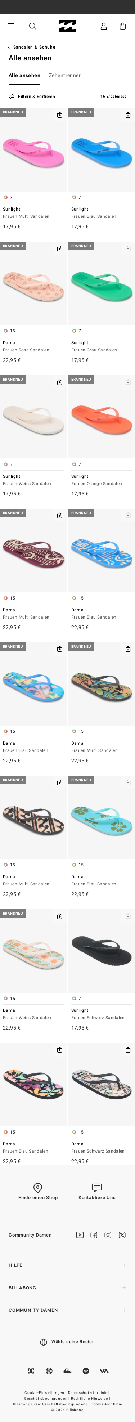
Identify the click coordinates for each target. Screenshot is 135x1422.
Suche (32, 26)
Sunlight (33, 213)
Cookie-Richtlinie (106, 1404)
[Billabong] (67, 26)
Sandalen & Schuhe (34, 47)
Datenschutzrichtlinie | (89, 1392)
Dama (33, 347)
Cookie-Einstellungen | (45, 1392)
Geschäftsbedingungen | (47, 1398)
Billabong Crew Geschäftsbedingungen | (51, 1404)
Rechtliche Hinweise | (91, 1398)
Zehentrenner (65, 75)
